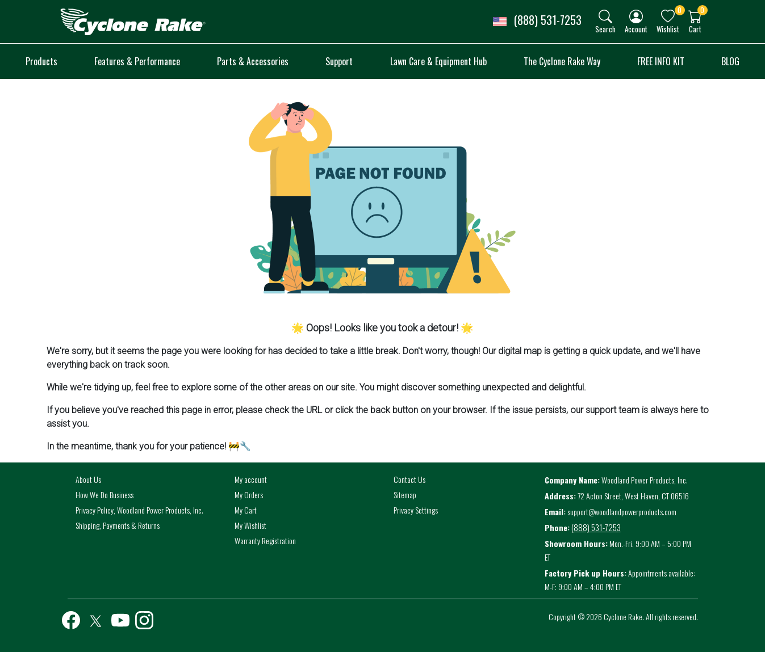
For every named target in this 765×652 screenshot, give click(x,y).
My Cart (246, 510)
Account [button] (636, 28)
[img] (605, 16)
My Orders (249, 494)
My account (251, 479)
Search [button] (605, 28)
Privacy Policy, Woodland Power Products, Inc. (139, 510)
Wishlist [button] (668, 28)
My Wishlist (250, 525)
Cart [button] (695, 28)
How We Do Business (104, 494)
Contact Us (409, 479)
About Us (88, 479)
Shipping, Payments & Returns (118, 525)
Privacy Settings (416, 510)
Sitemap (405, 494)
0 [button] (680, 10)
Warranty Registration (265, 540)
